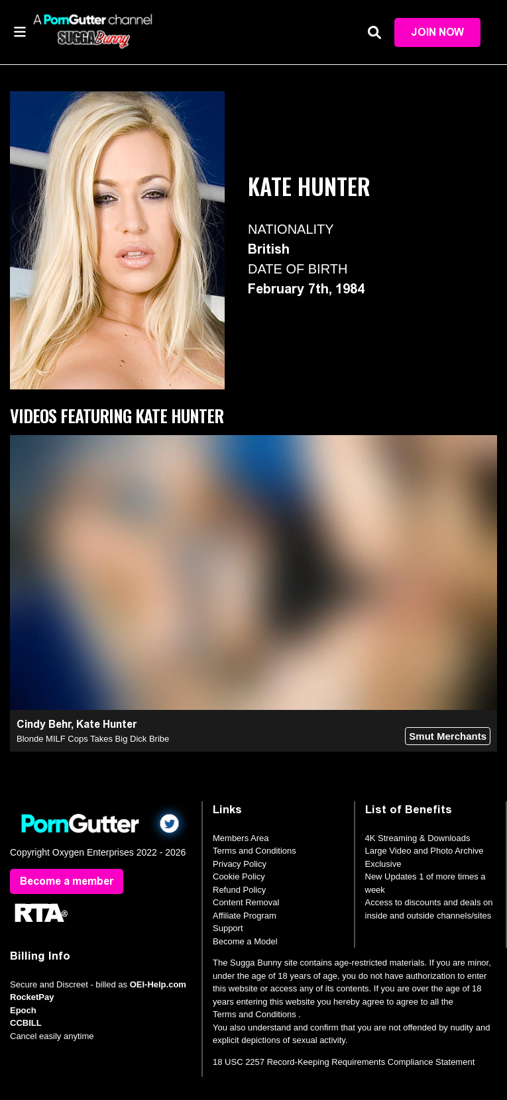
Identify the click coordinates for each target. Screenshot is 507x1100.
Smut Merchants (447, 736)
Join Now (437, 32)
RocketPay (32, 997)
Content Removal (246, 902)
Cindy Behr (44, 724)
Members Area (241, 838)
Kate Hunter (106, 724)
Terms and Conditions (254, 851)
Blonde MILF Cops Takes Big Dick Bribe (93, 739)
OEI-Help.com (158, 984)
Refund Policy (239, 890)
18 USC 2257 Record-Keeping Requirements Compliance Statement (344, 1062)
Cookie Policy (239, 876)
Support (228, 928)
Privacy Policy (239, 864)
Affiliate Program (244, 916)
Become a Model (245, 941)
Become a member (66, 881)
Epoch (23, 1010)
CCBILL (26, 1023)
